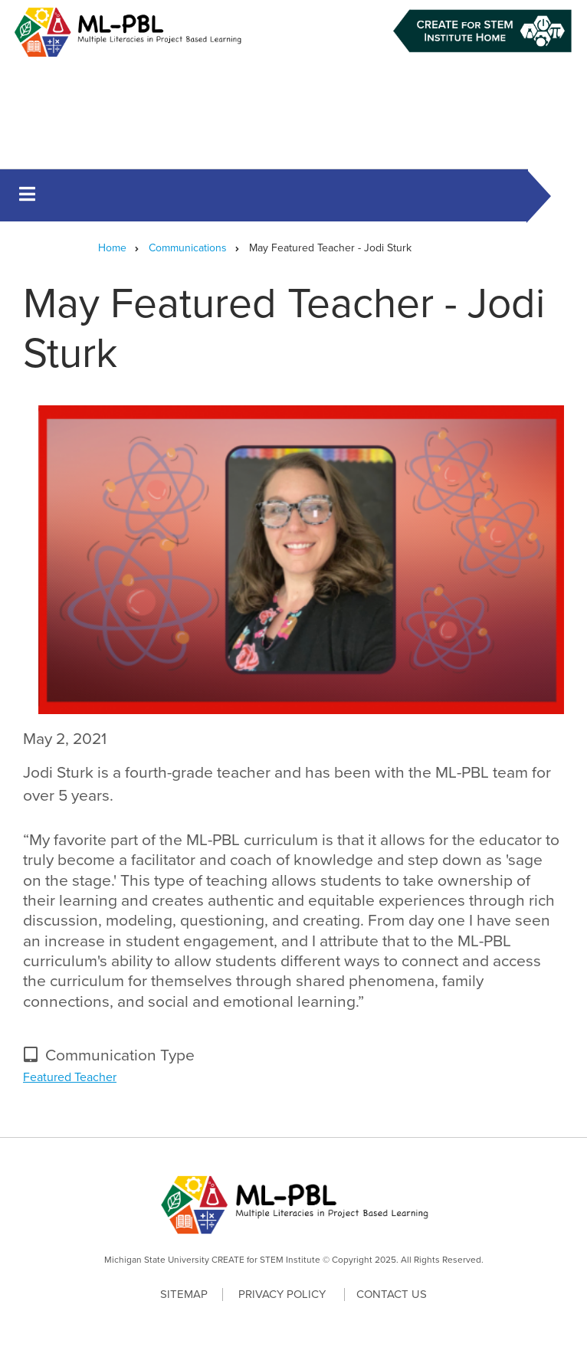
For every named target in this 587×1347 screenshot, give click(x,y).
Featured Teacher (69, 1077)
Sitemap (184, 1294)
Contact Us (391, 1294)
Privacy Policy (282, 1295)
